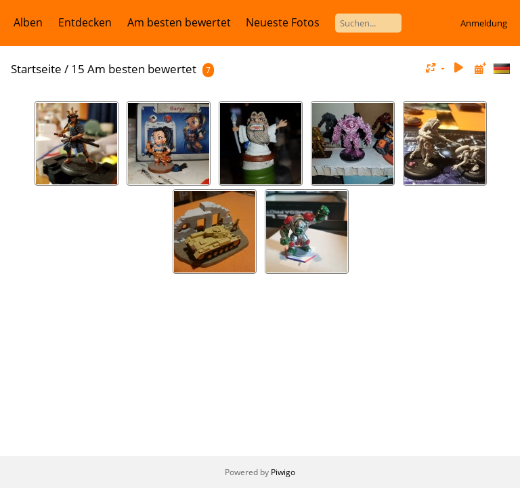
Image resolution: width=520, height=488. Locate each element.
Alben (28, 22)
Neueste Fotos (283, 22)
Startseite (36, 69)
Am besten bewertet (179, 22)
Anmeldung (483, 23)
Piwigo (283, 472)
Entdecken (85, 22)
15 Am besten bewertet (133, 69)
